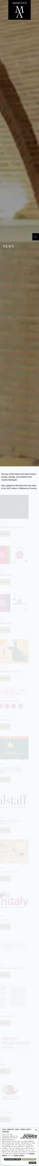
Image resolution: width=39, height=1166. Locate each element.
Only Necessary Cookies (12, 1159)
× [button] (36, 1130)
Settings (32, 1163)
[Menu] (35, 236)
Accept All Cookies (29, 1159)
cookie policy (19, 1155)
